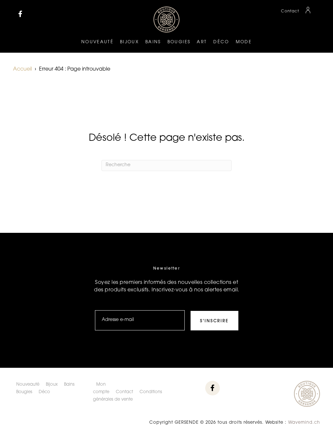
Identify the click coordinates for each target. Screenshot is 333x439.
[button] (20, 14)
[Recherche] (166, 165)
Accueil (22, 69)
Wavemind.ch (304, 422)
